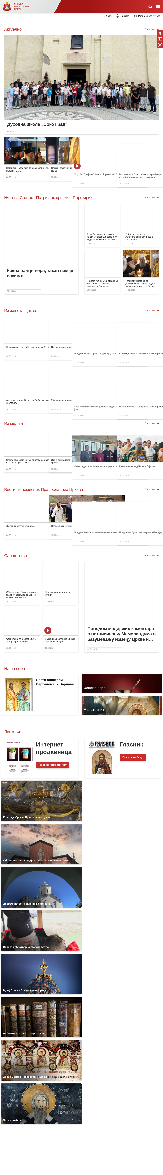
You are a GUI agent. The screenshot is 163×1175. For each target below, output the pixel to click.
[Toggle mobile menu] (158, 6)
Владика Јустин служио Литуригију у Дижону (107, 347)
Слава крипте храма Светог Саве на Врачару (29, 347)
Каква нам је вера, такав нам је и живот (40, 273)
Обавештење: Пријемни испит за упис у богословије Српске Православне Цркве (21, 595)
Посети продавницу (53, 764)
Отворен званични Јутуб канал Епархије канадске (71, 347)
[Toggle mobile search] (150, 6)
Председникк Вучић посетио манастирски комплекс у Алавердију (78, 526)
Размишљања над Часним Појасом (142, 460)
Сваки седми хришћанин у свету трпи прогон (107, 460)
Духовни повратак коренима (20, 526)
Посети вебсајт (133, 757)
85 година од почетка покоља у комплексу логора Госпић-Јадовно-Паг (81, 394)
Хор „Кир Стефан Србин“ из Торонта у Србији (108, 168)
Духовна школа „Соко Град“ (37, 124)
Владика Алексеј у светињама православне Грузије (111, 526)
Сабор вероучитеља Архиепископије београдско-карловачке (139, 237)
